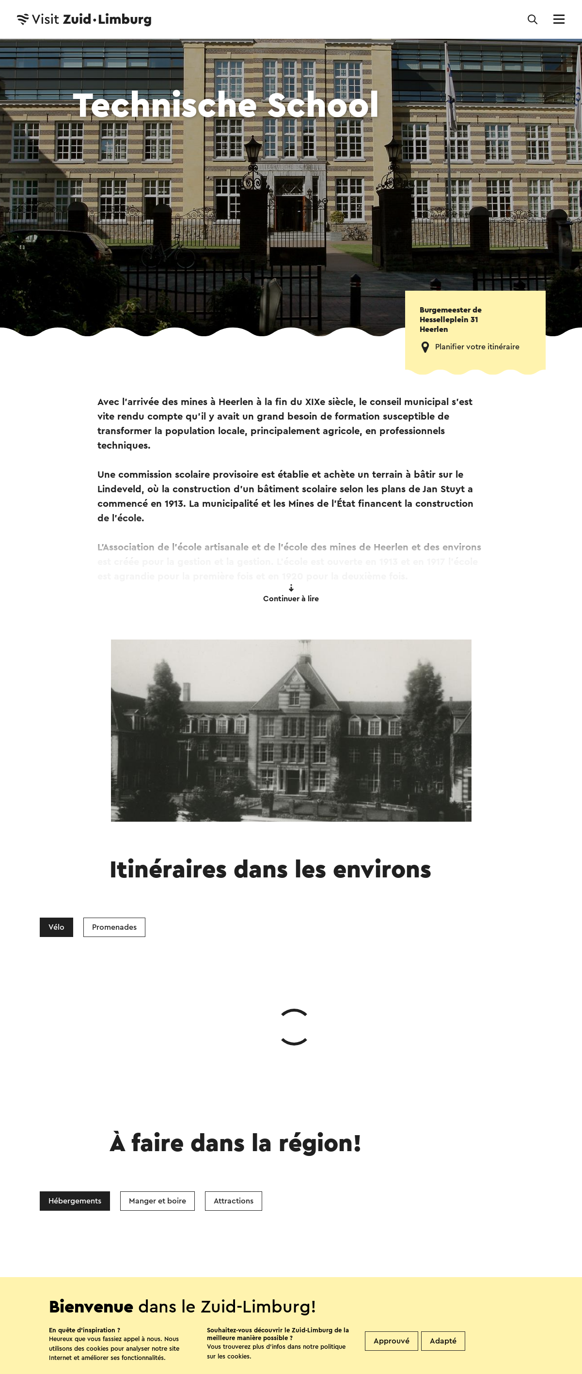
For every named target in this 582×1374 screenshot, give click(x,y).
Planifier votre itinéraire (477, 347)
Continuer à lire (291, 593)
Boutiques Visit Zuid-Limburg (219, 1273)
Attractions (233, 1056)
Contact (126, 1273)
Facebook (211, 1166)
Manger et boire (157, 1056)
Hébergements (74, 1056)
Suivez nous (130, 1299)
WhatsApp (137, 1166)
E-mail (319, 1166)
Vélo (56, 927)
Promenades (114, 927)
